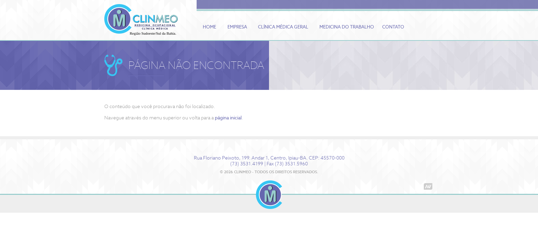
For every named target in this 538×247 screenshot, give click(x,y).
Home (209, 27)
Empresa (237, 27)
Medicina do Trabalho (346, 27)
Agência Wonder (428, 186)
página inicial (228, 118)
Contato (393, 27)
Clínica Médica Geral (283, 27)
